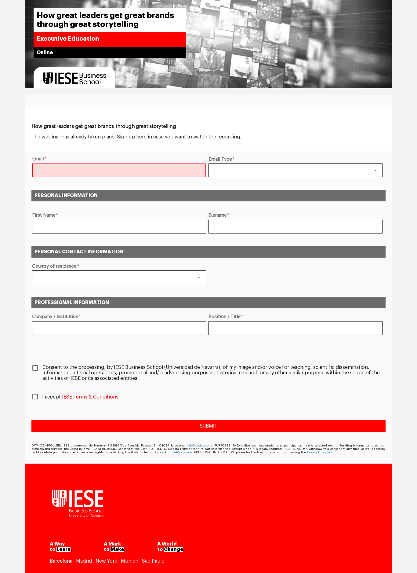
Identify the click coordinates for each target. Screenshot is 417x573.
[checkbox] (208, 371)
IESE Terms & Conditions (90, 397)
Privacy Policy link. (320, 452)
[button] (296, 170)
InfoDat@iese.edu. (200, 445)
